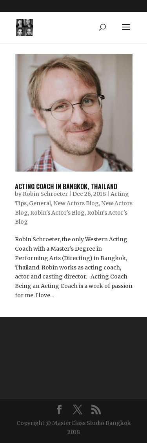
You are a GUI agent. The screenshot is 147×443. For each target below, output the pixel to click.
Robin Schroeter (45, 193)
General (40, 203)
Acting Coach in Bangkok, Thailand (66, 186)
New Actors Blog (76, 203)
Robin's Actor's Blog (57, 212)
